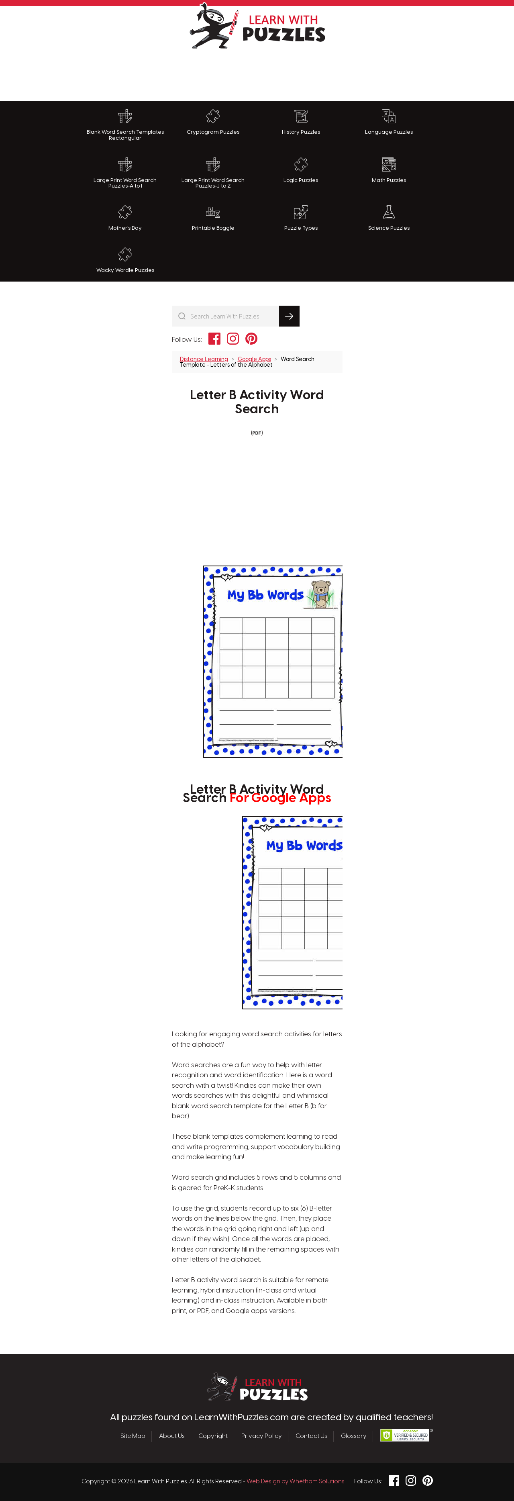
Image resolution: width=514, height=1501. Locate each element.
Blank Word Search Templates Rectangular (125, 125)
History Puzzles (301, 122)
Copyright (213, 1436)
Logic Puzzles (301, 170)
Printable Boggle (213, 218)
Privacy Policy (261, 1436)
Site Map (132, 1436)
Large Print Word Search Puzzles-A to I (125, 173)
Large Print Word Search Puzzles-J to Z (213, 173)
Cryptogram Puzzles (213, 122)
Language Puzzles (389, 122)
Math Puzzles (389, 170)
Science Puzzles (389, 218)
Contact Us (311, 1436)
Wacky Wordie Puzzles (125, 260)
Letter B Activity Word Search (257, 403)
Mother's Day (125, 218)
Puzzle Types (301, 218)
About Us (172, 1436)
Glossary (354, 1436)
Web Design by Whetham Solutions (296, 1482)
